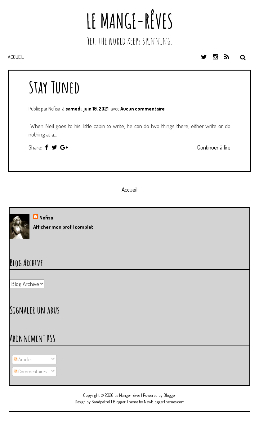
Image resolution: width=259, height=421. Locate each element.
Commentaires (30, 371)
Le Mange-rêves (129, 20)
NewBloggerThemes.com (164, 401)
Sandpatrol (101, 401)
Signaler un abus (35, 309)
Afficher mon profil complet (63, 227)
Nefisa (46, 218)
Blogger (169, 395)
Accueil (16, 57)
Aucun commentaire (142, 109)
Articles (23, 359)
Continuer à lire (213, 147)
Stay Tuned (54, 86)
